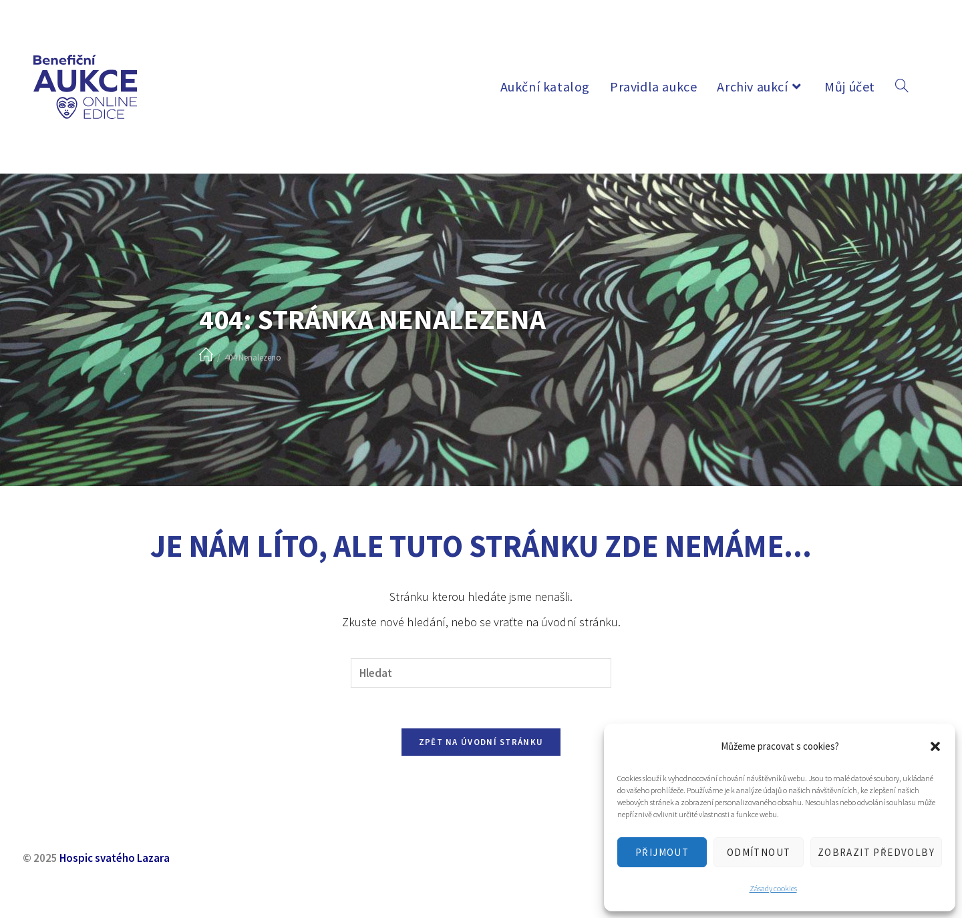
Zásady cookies (773, 888)
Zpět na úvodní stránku (481, 742)
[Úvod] (206, 356)
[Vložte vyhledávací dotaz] (481, 673)
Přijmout (662, 852)
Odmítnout (759, 852)
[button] (935, 746)
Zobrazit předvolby (876, 852)
